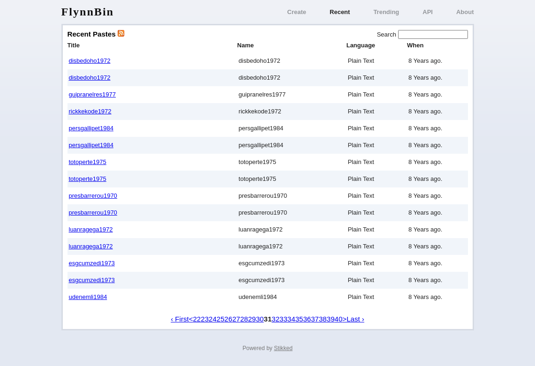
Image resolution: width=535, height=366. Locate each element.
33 (283, 319)
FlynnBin (87, 12)
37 (315, 319)
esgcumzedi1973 (92, 263)
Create (296, 11)
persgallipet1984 (91, 128)
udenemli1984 (88, 296)
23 (205, 319)
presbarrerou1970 (93, 195)
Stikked (283, 348)
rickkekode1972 (90, 111)
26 (229, 319)
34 (291, 319)
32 (275, 319)
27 (236, 319)
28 (244, 319)
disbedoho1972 (90, 60)
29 (252, 319)
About (465, 11)
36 (307, 319)
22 (197, 319)
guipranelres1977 (92, 94)
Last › (355, 319)
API (427, 11)
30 (260, 319)
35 (299, 319)
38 (323, 319)
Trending (386, 11)
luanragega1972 (91, 229)
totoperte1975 (87, 161)
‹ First (180, 319)
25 (221, 319)
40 (339, 319)
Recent (340, 11)
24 (213, 319)
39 (331, 319)
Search (387, 34)
